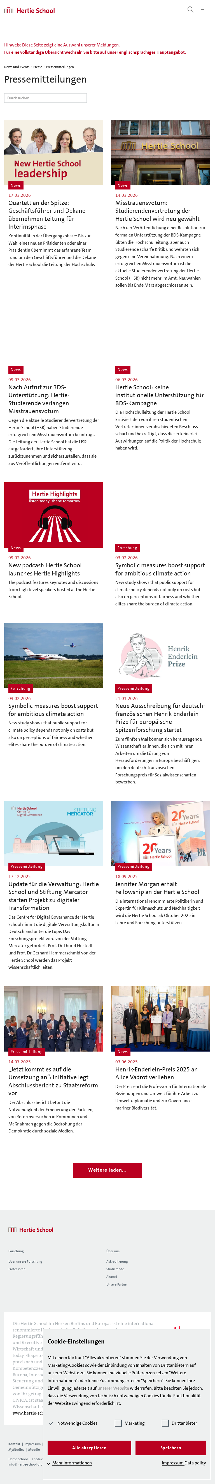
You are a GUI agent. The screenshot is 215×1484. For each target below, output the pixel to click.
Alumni (111, 1276)
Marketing (130, 1423)
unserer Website (113, 1388)
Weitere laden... (107, 1170)
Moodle (34, 1449)
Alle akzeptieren (89, 1448)
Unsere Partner (117, 1284)
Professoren (16, 1269)
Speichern (170, 1448)
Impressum (33, 1444)
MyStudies (16, 1449)
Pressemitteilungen (60, 67)
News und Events (16, 67)
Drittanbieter (179, 1423)
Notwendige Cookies (72, 1423)
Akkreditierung (117, 1261)
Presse (37, 67)
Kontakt (14, 1444)
